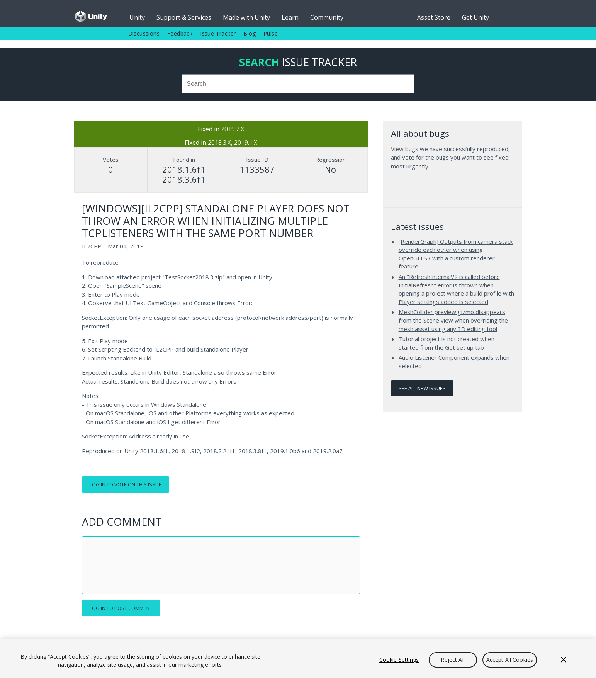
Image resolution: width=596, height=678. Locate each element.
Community (326, 17)
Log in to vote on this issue (125, 484)
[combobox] (298, 84)
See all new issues (422, 388)
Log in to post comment (121, 608)
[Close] (563, 659)
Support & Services (183, 17)
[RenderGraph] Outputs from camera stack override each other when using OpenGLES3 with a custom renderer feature (456, 254)
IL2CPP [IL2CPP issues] (92, 246)
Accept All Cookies (509, 659)
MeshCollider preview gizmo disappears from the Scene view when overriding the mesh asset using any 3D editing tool (453, 320)
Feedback (179, 33)
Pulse (270, 33)
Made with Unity (246, 17)
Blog (249, 33)
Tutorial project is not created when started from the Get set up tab (446, 343)
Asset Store (433, 17)
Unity (137, 17)
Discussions (144, 33)
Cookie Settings (399, 659)
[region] (298, 658)
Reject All (452, 659)
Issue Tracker (218, 33)
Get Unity (475, 17)
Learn (290, 17)
